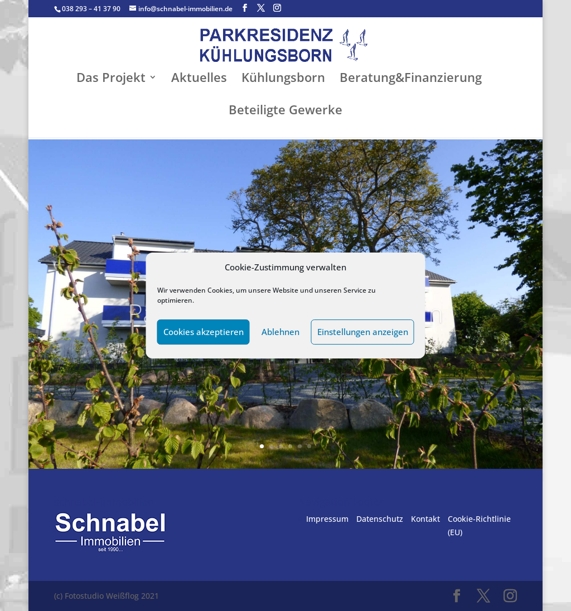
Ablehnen (280, 331)
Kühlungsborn (283, 79)
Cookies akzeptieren (203, 331)
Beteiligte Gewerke (285, 111)
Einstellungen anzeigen (362, 331)
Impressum (327, 518)
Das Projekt (111, 79)
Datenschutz (379, 518)
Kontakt (425, 518)
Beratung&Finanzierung (411, 79)
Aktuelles (199, 79)
